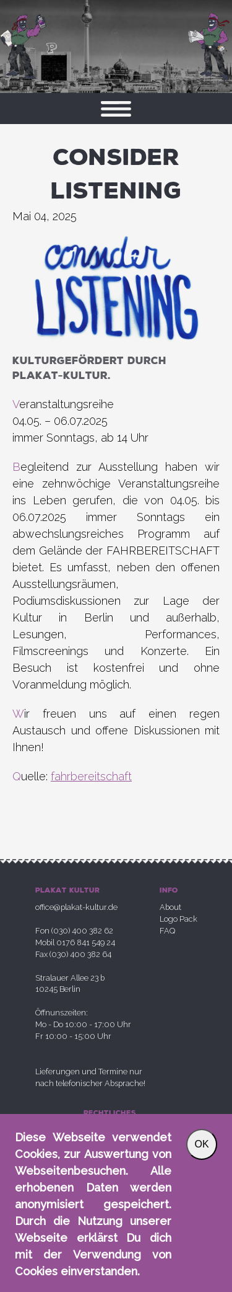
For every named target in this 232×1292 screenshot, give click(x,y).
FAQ (167, 930)
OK (201, 1144)
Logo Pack (178, 919)
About (170, 907)
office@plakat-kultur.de (76, 907)
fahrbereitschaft (91, 776)
